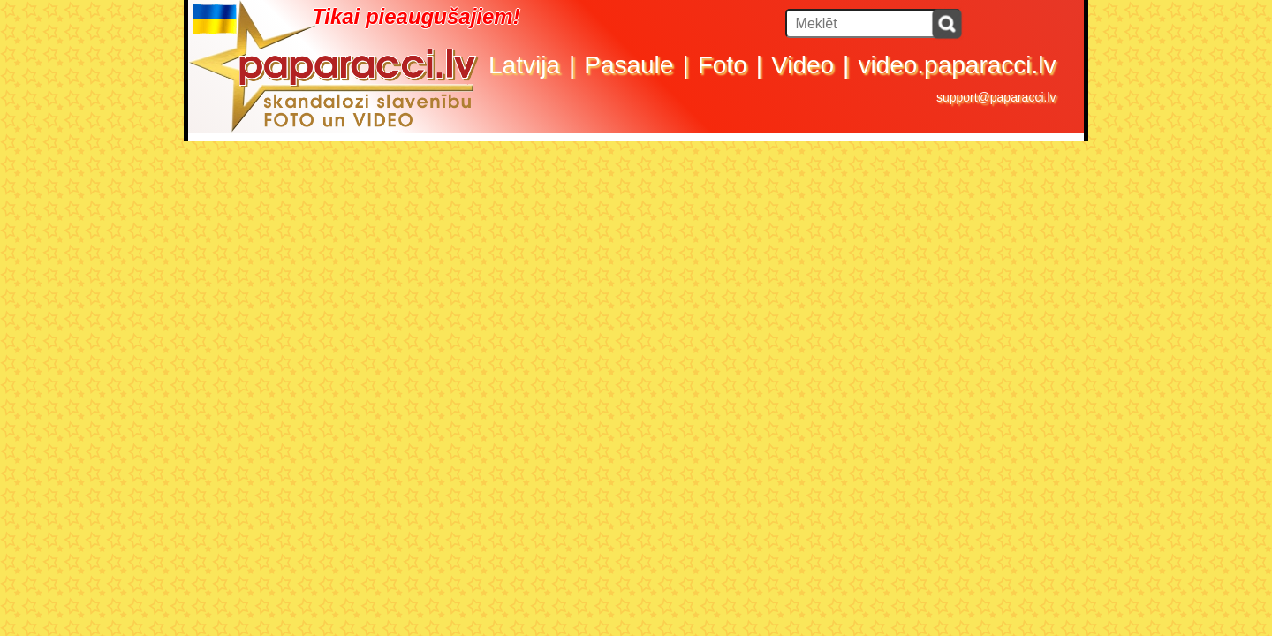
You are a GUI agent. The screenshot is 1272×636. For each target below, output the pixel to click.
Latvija (524, 65)
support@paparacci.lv (996, 97)
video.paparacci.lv (957, 65)
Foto (722, 65)
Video (802, 65)
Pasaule (628, 65)
